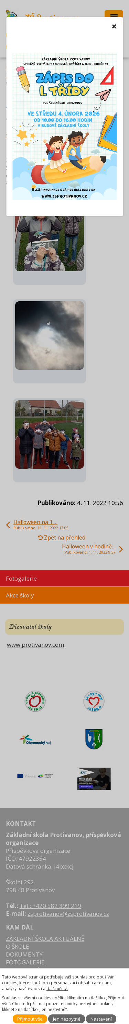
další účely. (57, 988)
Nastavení (101, 1019)
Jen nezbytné (66, 1019)
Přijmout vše (30, 1019)
